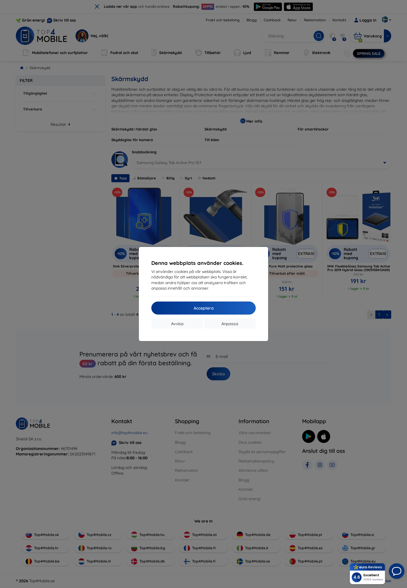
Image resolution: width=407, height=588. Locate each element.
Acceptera (204, 308)
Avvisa (177, 323)
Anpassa (229, 323)
